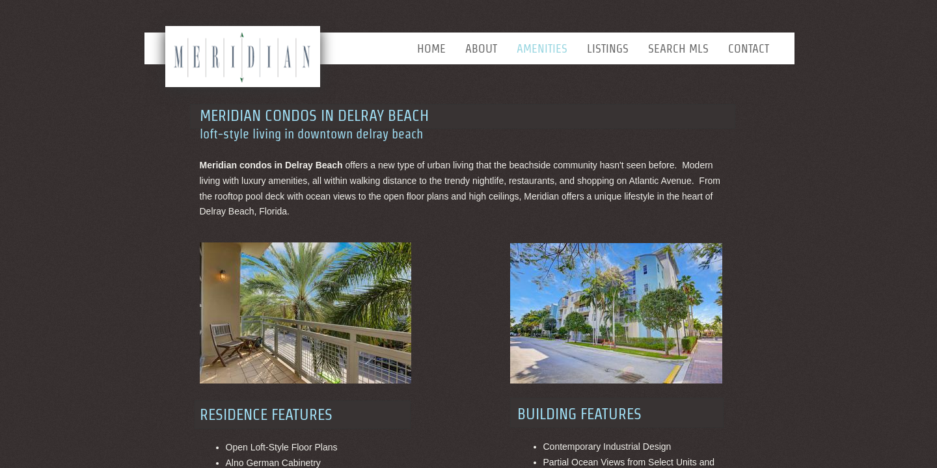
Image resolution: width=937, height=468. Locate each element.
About (481, 48)
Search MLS (678, 48)
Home (431, 48)
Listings (608, 48)
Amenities (542, 48)
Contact (748, 48)
